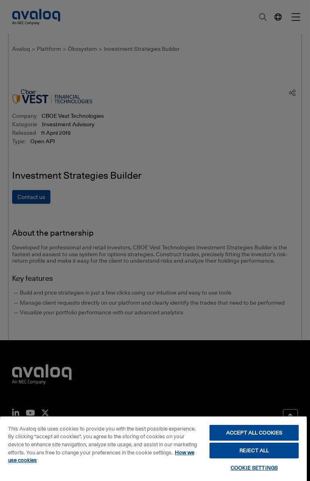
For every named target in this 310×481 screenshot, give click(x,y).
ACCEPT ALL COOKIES (254, 432)
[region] (153, 448)
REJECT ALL (254, 450)
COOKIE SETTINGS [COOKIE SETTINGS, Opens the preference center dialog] (254, 467)
